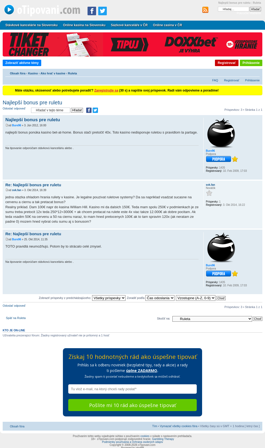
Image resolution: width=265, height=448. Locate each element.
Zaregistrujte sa (106, 90)
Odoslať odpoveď (15, 110)
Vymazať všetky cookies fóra (178, 426)
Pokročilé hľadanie (249, 13)
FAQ (215, 80)
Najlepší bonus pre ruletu (32, 102)
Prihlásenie (251, 63)
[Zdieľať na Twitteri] (102, 11)
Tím (154, 426)
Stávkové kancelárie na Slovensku (31, 25)
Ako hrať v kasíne (52, 73)
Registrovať (227, 63)
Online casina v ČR (167, 25)
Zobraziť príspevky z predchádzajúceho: (82, 297)
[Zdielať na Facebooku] (91, 11)
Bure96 (16, 125)
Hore (258, 176)
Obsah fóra (17, 73)
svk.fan (16, 190)
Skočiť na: (163, 318)
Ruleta (72, 73)
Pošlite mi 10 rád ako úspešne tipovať (132, 405)
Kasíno (33, 73)
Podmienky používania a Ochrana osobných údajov (132, 442)
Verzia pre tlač (248, 72)
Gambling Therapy (163, 439)
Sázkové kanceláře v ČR (129, 25)
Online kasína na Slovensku (84, 25)
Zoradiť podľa (151, 297)
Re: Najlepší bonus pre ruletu (33, 185)
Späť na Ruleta (16, 318)
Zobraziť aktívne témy (22, 63)
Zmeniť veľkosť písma (256, 72)
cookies (144, 436)
